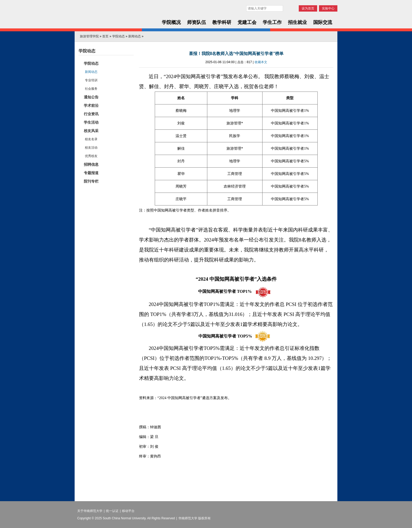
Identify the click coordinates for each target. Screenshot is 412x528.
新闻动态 (134, 36)
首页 (105, 36)
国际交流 (322, 22)
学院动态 (118, 36)
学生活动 (91, 122)
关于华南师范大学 (89, 511)
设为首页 (308, 8)
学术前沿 (91, 105)
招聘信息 (91, 164)
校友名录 (91, 139)
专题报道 (91, 173)
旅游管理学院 (89, 36)
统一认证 (112, 511)
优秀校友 (91, 156)
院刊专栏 (91, 181)
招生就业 (297, 22)
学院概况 (171, 22)
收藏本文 (261, 62)
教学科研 (221, 22)
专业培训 (91, 80)
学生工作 (272, 22)
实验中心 (328, 8)
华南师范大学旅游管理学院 (114, 16)
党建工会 (247, 22)
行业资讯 (91, 114)
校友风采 (91, 131)
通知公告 (91, 97)
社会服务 (91, 88)
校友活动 (91, 147)
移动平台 (128, 511)
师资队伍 (196, 22)
